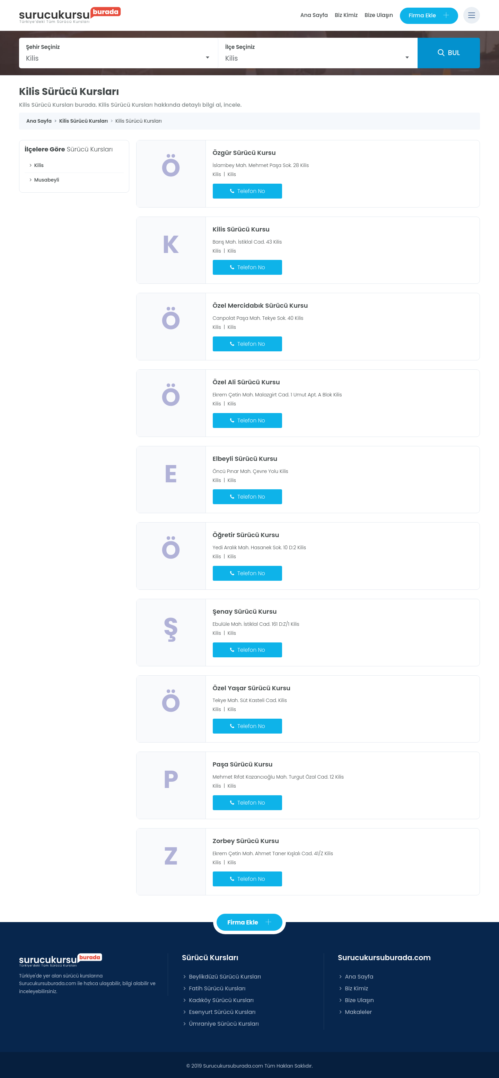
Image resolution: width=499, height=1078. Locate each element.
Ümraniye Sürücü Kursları (220, 1022)
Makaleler (355, 1010)
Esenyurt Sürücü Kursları (218, 1010)
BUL (449, 53)
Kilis (36, 165)
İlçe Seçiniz (240, 47)
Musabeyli (43, 180)
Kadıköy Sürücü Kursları (218, 998)
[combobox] (118, 58)
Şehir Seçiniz (43, 47)
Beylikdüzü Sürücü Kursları (221, 975)
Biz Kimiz (345, 15)
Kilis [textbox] (32, 58)
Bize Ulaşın (378, 15)
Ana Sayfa (313, 15)
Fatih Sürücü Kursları (213, 986)
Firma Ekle (429, 15)
